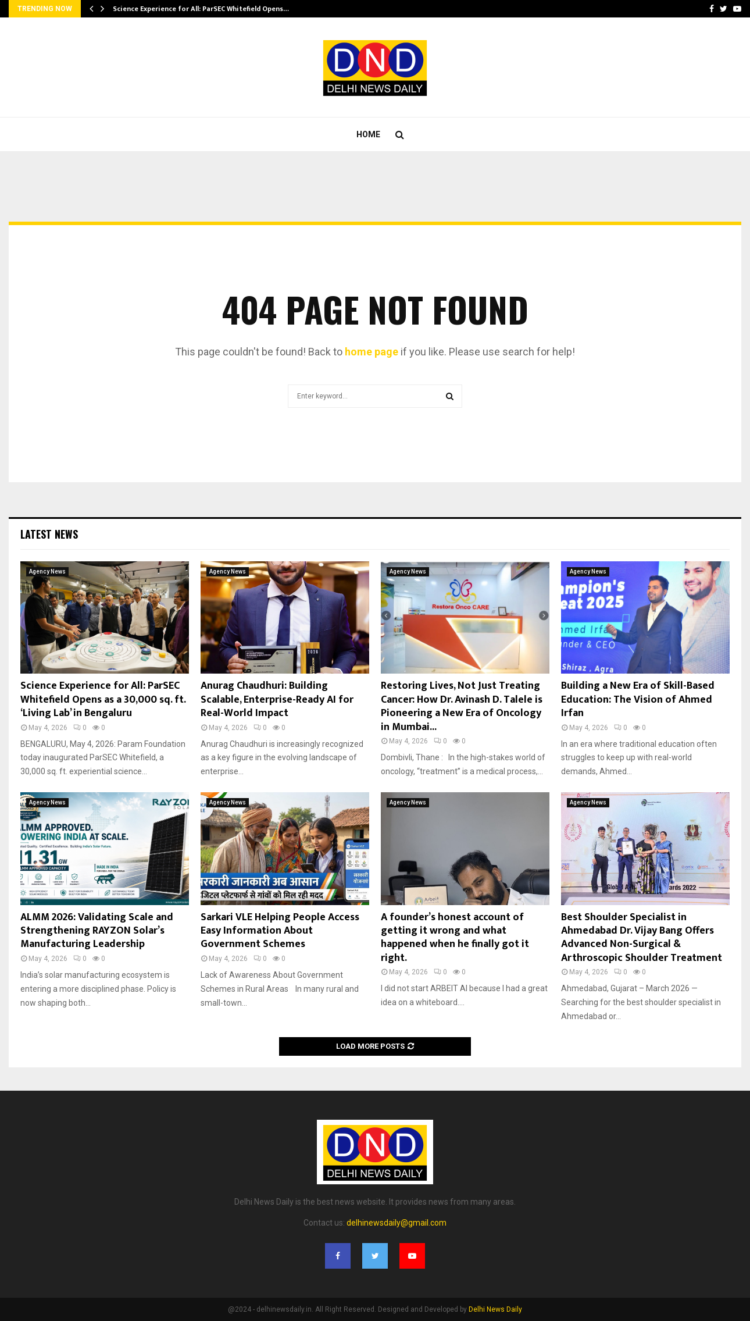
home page (371, 352)
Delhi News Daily (495, 1309)
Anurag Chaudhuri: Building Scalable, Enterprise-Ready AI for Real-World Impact (277, 699)
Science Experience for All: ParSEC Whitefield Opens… (201, 9)
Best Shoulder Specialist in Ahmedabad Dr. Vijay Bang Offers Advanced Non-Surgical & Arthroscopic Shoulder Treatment (641, 938)
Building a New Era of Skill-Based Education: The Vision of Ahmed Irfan (638, 699)
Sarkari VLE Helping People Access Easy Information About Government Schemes (280, 931)
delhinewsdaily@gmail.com (397, 1222)
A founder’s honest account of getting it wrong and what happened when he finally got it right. (455, 938)
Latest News (49, 534)
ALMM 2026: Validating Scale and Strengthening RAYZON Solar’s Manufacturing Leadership (96, 931)
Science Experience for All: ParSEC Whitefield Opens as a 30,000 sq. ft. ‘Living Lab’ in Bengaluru (102, 699)
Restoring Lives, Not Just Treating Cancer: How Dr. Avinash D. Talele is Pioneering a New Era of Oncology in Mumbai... (461, 706)
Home (368, 134)
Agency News (47, 571)
